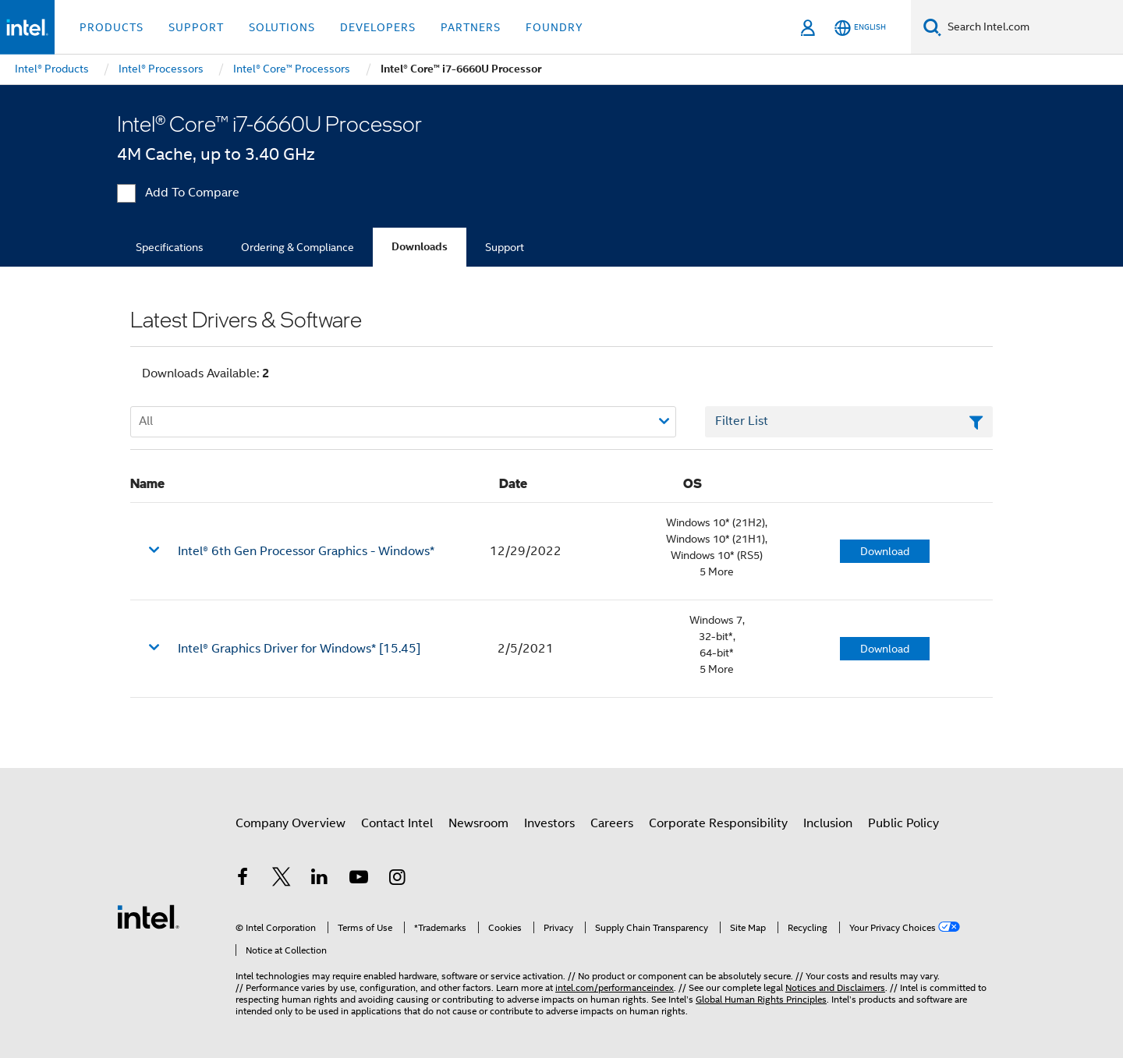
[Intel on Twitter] (281, 879)
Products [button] (111, 27)
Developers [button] (378, 27)
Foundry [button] (554, 27)
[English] (860, 28)
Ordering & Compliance (297, 247)
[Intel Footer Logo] (148, 916)
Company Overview (290, 823)
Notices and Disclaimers (835, 987)
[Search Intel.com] (1032, 27)
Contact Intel (397, 823)
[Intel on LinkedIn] (319, 879)
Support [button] (196, 27)
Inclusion (827, 823)
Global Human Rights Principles (761, 999)
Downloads (419, 246)
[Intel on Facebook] (242, 879)
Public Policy (903, 823)
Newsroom (478, 823)
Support (504, 247)
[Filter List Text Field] (849, 421)
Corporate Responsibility (718, 823)
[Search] (932, 27)
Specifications (170, 247)
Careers (611, 823)
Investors (549, 823)
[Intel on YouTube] (358, 879)
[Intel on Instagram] (397, 879)
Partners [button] (471, 27)
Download (884, 551)
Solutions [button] (282, 27)
